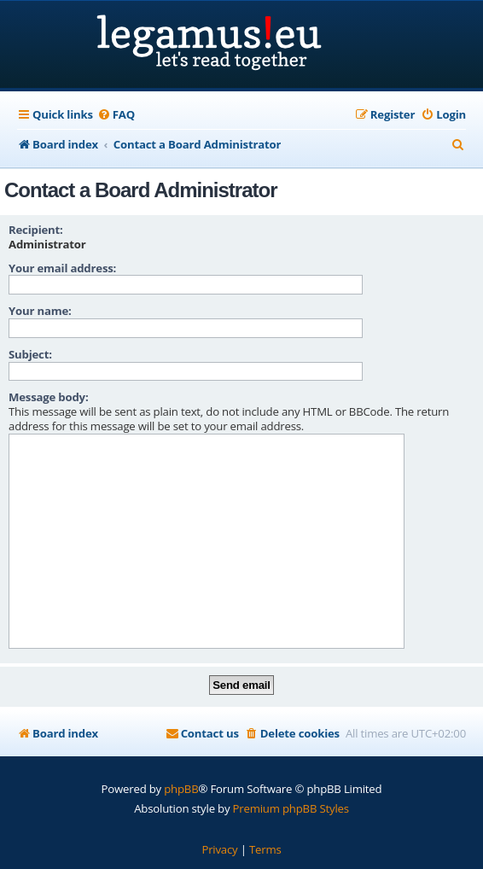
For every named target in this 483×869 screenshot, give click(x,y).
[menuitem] (116, 114)
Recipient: (36, 229)
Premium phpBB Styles (291, 808)
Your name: (40, 310)
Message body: (49, 397)
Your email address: (62, 268)
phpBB (181, 788)
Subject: (30, 354)
